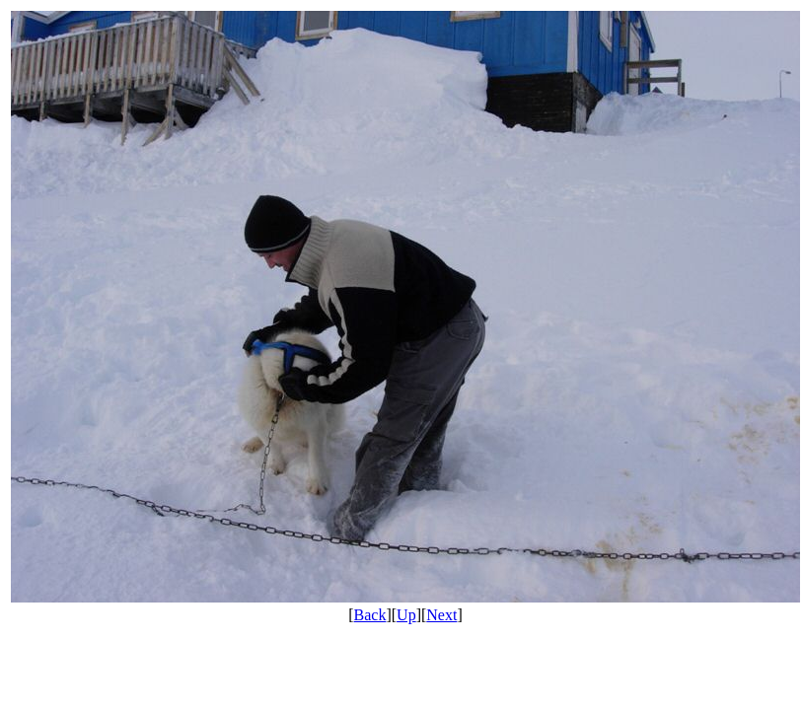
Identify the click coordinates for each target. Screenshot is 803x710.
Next (441, 614)
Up (406, 614)
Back (370, 614)
